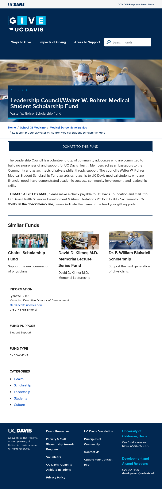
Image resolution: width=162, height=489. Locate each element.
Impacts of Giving (52, 42)
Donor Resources (57, 431)
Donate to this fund (80, 146)
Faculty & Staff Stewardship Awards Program (60, 444)
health (19, 379)
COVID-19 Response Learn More (136, 4)
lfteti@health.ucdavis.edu (26, 305)
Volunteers (53, 457)
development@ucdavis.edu (138, 473)
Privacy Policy (55, 477)
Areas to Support (87, 42)
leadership (22, 391)
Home (12, 127)
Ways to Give (21, 42)
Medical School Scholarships (68, 127)
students (20, 398)
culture (19, 404)
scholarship (22, 385)
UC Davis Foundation (98, 431)
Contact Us (91, 452)
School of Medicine (33, 127)
